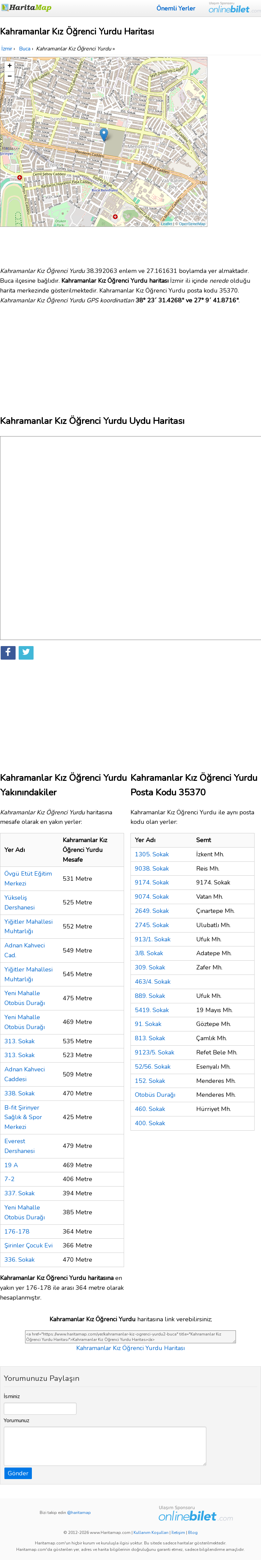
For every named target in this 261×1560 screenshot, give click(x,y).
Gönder (18, 1473)
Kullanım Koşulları (151, 1532)
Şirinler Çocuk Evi (28, 1245)
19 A (11, 1165)
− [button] (9, 77)
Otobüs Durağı (155, 1095)
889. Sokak (150, 996)
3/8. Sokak (149, 953)
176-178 (16, 1231)
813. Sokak (150, 1038)
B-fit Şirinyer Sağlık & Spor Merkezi (23, 1117)
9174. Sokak (152, 882)
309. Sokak (150, 967)
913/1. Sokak (152, 939)
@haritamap (79, 1512)
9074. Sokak (152, 897)
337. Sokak (19, 1193)
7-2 (9, 1179)
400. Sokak (150, 1123)
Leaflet (166, 224)
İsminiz (12, 1396)
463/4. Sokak (152, 982)
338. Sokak (19, 1093)
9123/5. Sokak (154, 1052)
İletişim (178, 1532)
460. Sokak (150, 1109)
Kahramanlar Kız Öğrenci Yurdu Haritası (130, 1348)
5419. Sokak (152, 1010)
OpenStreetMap (192, 224)
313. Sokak (19, 1041)
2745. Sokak (152, 925)
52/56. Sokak (152, 1067)
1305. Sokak (152, 854)
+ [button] (9, 66)
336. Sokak (19, 1260)
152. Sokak (150, 1081)
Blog (193, 1532)
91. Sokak (148, 1024)
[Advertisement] (235, 158)
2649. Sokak (152, 911)
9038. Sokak (152, 868)
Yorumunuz (16, 1420)
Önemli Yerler (176, 8)
